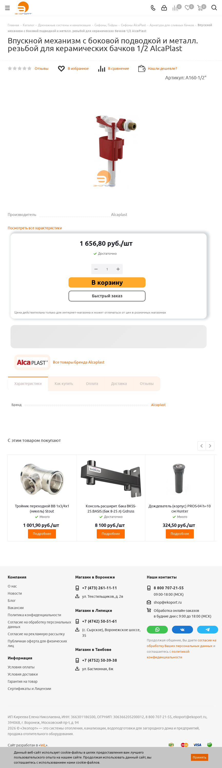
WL (43, 745)
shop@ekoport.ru (168, 602)
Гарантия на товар (22, 681)
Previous (202, 446)
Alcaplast (158, 405)
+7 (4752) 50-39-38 (99, 660)
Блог (12, 601)
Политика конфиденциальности (34, 615)
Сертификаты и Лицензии (29, 689)
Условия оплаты (21, 667)
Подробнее (42, 534)
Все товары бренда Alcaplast (78, 362)
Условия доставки (23, 674)
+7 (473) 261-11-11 (99, 588)
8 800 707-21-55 (169, 588)
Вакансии (16, 608)
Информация (20, 658)
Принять (199, 757)
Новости (15, 593)
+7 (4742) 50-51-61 (99, 621)
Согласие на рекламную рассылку (36, 634)
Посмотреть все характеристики (35, 228)
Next (210, 446)
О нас (12, 586)
